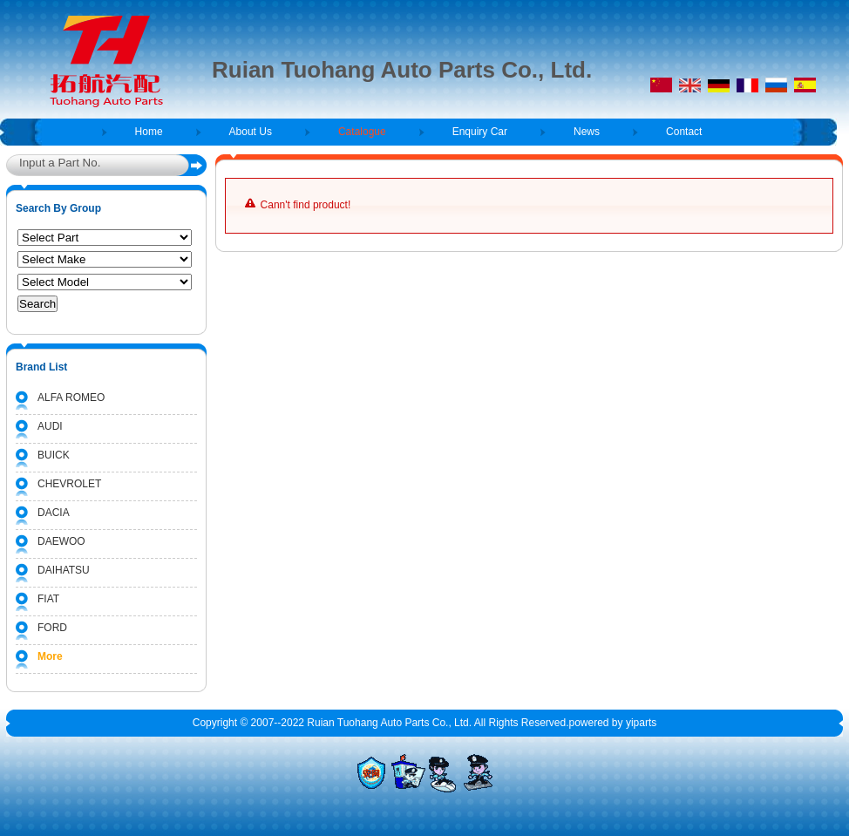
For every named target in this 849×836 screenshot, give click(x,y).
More (50, 656)
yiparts (641, 723)
